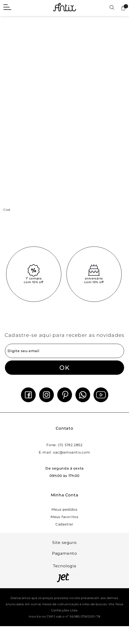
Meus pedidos (64, 509)
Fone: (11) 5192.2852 (64, 445)
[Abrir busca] (112, 8)
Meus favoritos (64, 517)
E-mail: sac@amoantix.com (64, 452)
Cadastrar (64, 524)
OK (64, 367)
